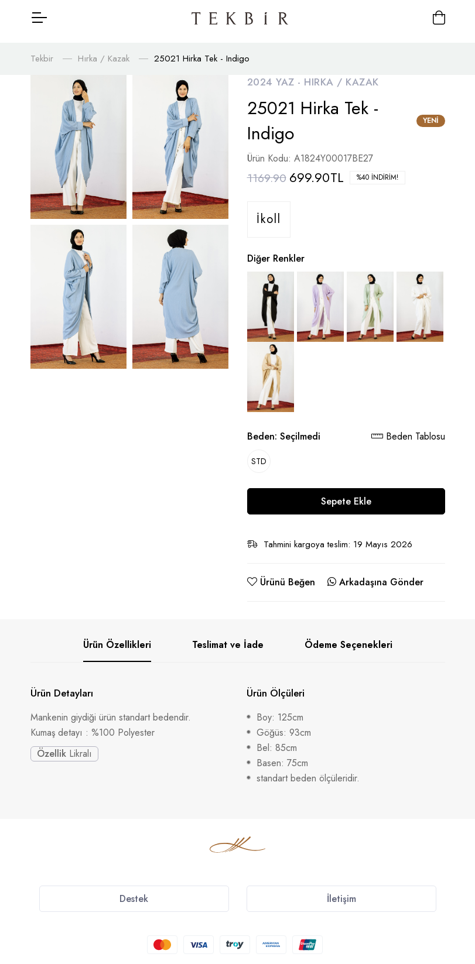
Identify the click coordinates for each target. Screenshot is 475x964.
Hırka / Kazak (103, 50)
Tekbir (41, 50)
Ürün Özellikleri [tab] (117, 637)
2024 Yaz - (276, 74)
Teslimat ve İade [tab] (228, 637)
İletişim (341, 891)
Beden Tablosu (408, 428)
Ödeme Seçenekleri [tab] (348, 637)
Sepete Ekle (346, 493)
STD (258, 453)
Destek (133, 891)
